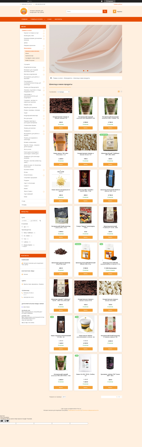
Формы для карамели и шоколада (30, 138)
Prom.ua (79, 408)
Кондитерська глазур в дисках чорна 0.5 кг (85, 300)
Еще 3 (25, 246)
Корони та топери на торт (31, 33)
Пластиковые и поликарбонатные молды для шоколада (32, 83)
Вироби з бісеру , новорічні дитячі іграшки (31, 145)
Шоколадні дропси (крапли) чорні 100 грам (61, 263)
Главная (24, 19)
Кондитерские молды (30, 67)
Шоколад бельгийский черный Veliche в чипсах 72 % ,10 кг (110, 264)
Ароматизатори (29, 55)
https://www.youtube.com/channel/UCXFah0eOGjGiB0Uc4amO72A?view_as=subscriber (33, 319)
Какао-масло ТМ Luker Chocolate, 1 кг (61, 154)
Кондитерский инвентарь (31, 115)
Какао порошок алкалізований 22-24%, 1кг (61, 336)
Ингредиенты (68, 78)
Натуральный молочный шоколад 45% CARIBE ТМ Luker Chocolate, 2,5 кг (110, 118)
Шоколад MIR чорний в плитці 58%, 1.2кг (85, 190)
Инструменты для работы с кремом (32, 134)
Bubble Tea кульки (29, 60)
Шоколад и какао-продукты (32, 51)
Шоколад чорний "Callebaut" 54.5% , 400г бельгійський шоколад (60, 301)
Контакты (58, 19)
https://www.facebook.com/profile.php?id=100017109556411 (32, 312)
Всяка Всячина (28, 175)
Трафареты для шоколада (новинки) (31, 157)
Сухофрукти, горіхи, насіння (32, 58)
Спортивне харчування (30, 177)
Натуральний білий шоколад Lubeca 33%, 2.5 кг (60, 227)
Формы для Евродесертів (31, 87)
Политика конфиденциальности (90, 410)
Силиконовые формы (30, 125)
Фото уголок (27, 149)
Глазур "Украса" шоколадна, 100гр (85, 227)
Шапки (26, 188)
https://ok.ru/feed (29, 322)
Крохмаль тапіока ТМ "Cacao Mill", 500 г (110, 375)
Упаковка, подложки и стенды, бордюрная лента (32, 90)
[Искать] (105, 11)
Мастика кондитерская (30, 74)
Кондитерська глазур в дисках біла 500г (110, 300)
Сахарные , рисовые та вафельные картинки (30, 101)
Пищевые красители (29, 45)
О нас (50, 19)
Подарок (26, 180)
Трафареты (27, 131)
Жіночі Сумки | (28, 191)
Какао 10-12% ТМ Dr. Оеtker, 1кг (85, 375)
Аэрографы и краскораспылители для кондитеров (31, 96)
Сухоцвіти (27, 64)
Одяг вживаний (28, 194)
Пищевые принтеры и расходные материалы (30, 121)
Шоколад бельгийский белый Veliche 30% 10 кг (85, 263)
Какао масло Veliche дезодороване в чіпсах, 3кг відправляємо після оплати (85, 337)
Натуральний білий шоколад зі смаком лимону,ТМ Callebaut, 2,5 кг (110, 337)
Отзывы (24, 205)
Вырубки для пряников (30, 107)
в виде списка (121, 92)
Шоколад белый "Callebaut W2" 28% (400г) (110, 154)
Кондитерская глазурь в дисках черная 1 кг (61, 117)
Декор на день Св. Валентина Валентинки (32, 165)
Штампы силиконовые (30, 142)
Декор (26, 42)
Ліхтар (26, 172)
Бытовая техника (29, 169)
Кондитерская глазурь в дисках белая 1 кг (86, 154)
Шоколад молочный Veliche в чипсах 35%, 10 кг (110, 190)
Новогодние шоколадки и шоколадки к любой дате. (31, 152)
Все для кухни (28, 118)
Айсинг (27, 53)
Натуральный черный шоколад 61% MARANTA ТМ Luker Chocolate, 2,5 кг (86, 118)
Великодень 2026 (29, 35)
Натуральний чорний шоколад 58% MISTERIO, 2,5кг (61, 375)
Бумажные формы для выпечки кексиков (33, 39)
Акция (25, 113)
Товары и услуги (36, 19)
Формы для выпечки (30, 128)
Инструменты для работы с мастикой (32, 77)
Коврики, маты (28, 104)
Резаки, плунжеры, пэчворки (32, 110)
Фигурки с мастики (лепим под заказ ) (32, 161)
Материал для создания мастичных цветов (31, 70)
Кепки (25, 196)
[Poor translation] (7, 421)
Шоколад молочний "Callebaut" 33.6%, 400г (110, 227)
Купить (61, 127)
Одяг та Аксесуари (29, 183)
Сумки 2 (26, 186)
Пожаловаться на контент (74, 410)
